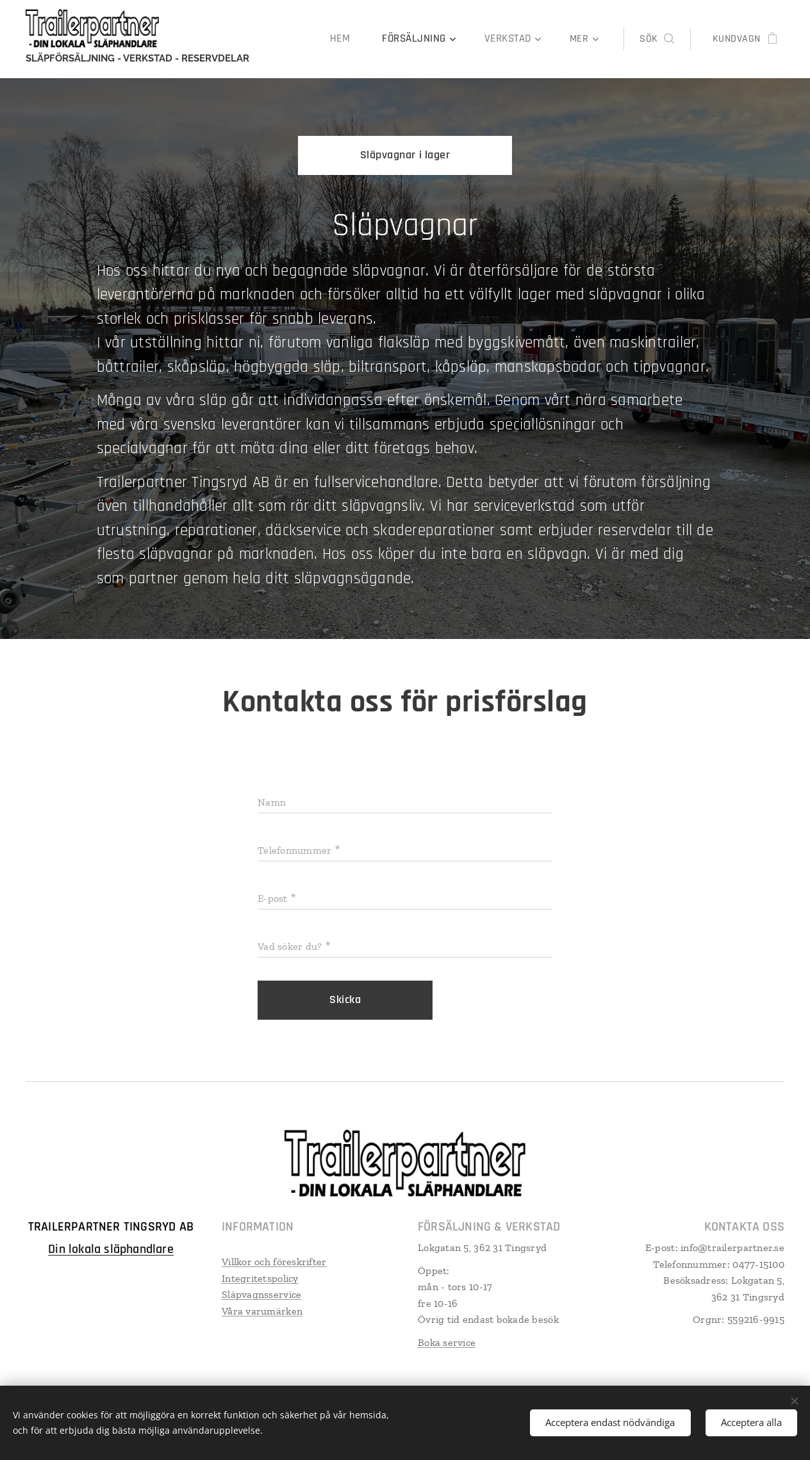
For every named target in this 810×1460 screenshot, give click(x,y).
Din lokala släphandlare (111, 1248)
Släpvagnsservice (261, 1294)
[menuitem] (351, 39)
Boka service (446, 1342)
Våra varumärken (262, 1310)
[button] (657, 39)
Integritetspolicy (260, 1278)
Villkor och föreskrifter (274, 1261)
